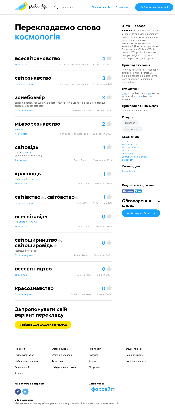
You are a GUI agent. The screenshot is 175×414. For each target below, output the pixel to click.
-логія (125, 141)
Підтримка (94, 367)
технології (130, 122)
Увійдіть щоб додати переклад (43, 324)
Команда (93, 361)
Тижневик (57, 361)
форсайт (102, 389)
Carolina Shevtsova (81, 294)
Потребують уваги (25, 354)
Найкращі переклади (26, 361)
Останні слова (60, 348)
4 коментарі (21, 133)
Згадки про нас (134, 348)
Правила (93, 354)
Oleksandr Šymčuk (82, 110)
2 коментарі (21, 160)
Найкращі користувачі (64, 367)
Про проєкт (122, 7)
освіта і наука (132, 129)
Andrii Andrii (128, 171)
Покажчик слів (101, 7)
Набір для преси (135, 354)
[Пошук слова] (75, 7)
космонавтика (130, 147)
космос (126, 150)
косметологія (129, 144)
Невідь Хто (82, 203)
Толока (19, 373)
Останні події (22, 367)
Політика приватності (137, 361)
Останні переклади (62, 354)
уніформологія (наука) (134, 156)
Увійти (154, 7)
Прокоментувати (24, 84)
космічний (128, 153)
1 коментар (21, 64)
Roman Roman (81, 255)
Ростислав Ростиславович (73, 64)
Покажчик (20, 348)
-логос (26, 152)
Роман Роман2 (83, 274)
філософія (127, 159)
